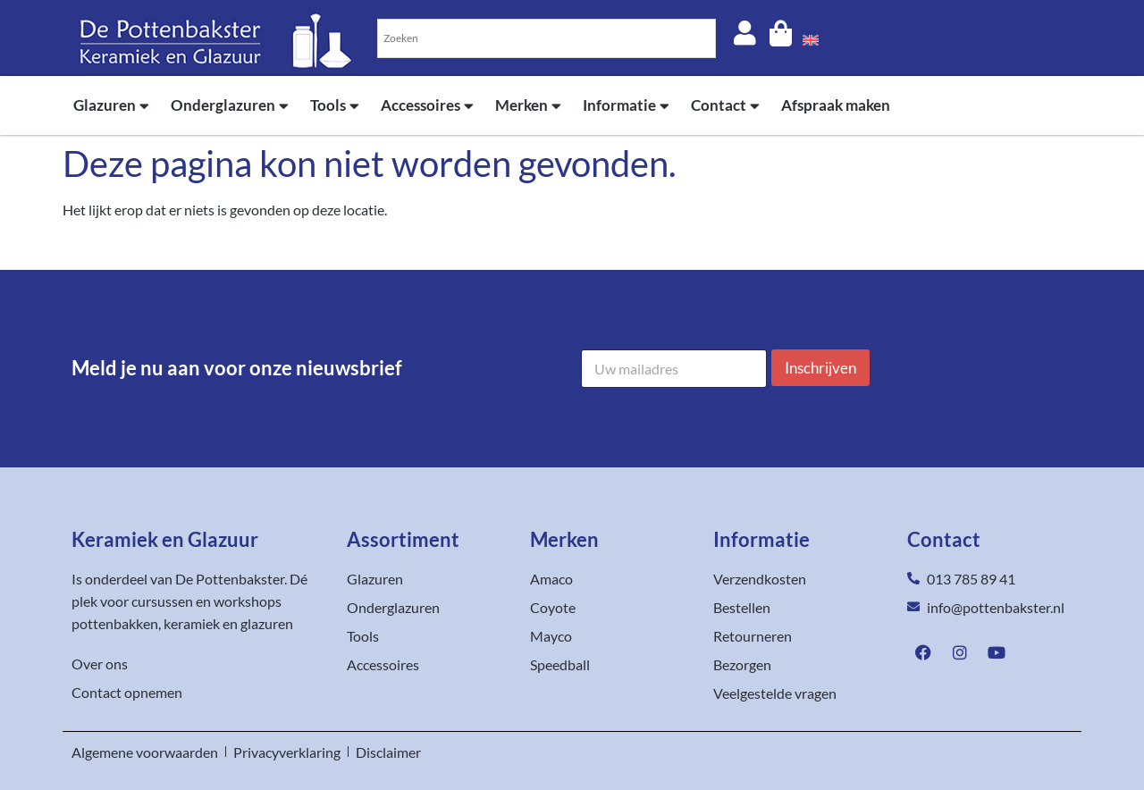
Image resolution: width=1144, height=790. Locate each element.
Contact (725, 105)
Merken (528, 105)
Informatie (626, 105)
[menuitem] (810, 38)
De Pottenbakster (229, 578)
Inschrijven (820, 367)
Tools (334, 105)
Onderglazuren (230, 105)
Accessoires (427, 105)
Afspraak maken (835, 105)
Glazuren (111, 105)
